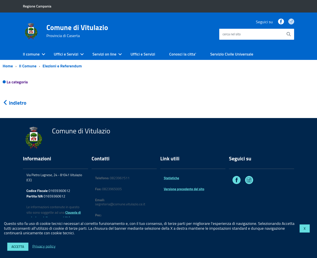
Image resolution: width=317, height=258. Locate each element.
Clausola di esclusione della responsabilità (53, 215)
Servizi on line (104, 54)
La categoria (17, 82)
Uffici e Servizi (66, 54)
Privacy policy (43, 246)
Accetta (17, 246)
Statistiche (171, 178)
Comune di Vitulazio (77, 31)
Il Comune (28, 66)
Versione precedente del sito (184, 189)
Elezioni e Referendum (62, 66)
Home (8, 66)
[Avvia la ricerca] (288, 34)
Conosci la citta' (182, 54)
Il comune (31, 54)
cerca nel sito (232, 34)
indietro (14, 103)
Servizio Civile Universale (231, 54)
